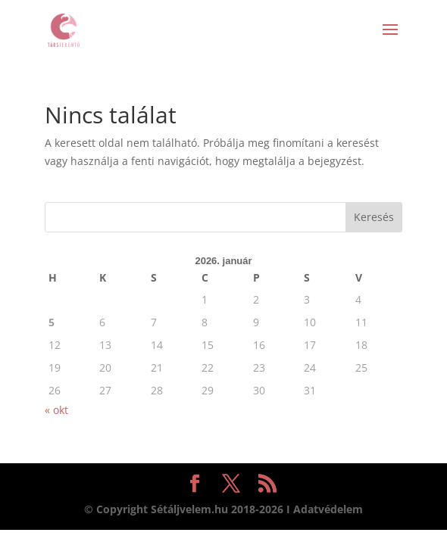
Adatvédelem (328, 509)
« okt (56, 410)
